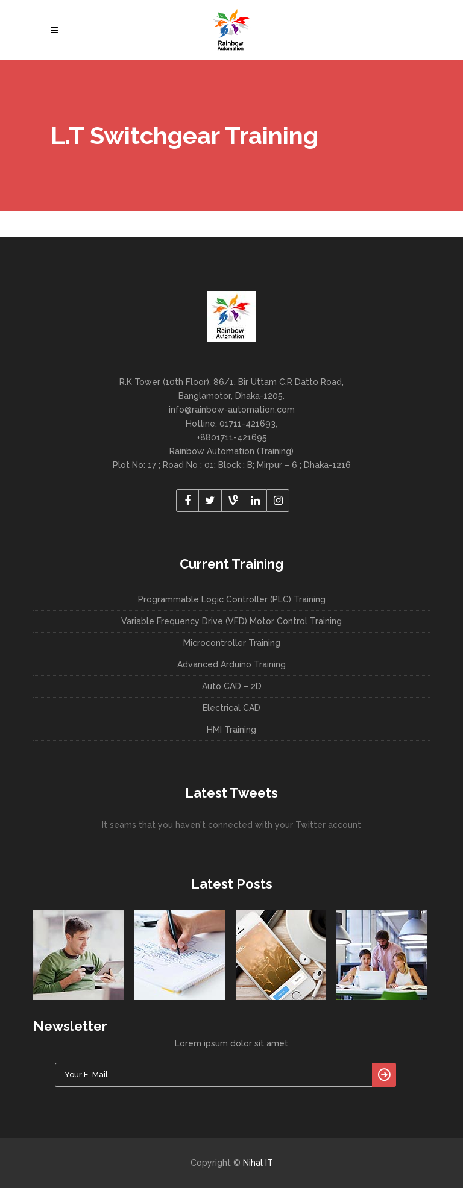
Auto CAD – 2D (232, 686)
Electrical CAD (231, 708)
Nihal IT (258, 1163)
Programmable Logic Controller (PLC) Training (232, 599)
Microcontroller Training (231, 643)
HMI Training (231, 729)
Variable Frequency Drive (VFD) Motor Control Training (231, 621)
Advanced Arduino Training (231, 664)
